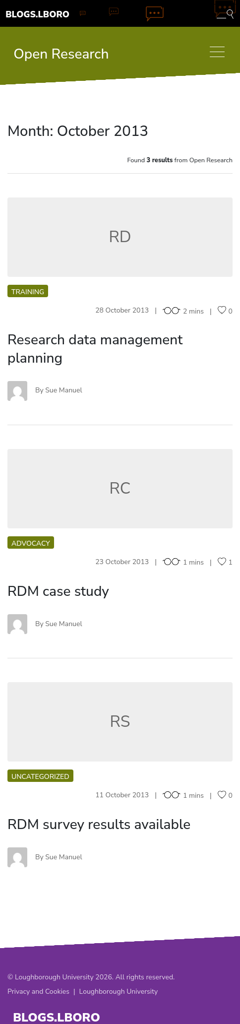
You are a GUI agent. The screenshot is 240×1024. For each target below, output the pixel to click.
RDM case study (58, 591)
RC (120, 488)
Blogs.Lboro (37, 14)
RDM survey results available (98, 824)
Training (27, 292)
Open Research (61, 54)
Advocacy (30, 543)
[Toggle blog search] (225, 13)
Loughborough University (118, 991)
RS (120, 721)
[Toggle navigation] (217, 51)
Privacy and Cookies (38, 991)
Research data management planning (94, 348)
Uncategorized (40, 776)
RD (120, 237)
